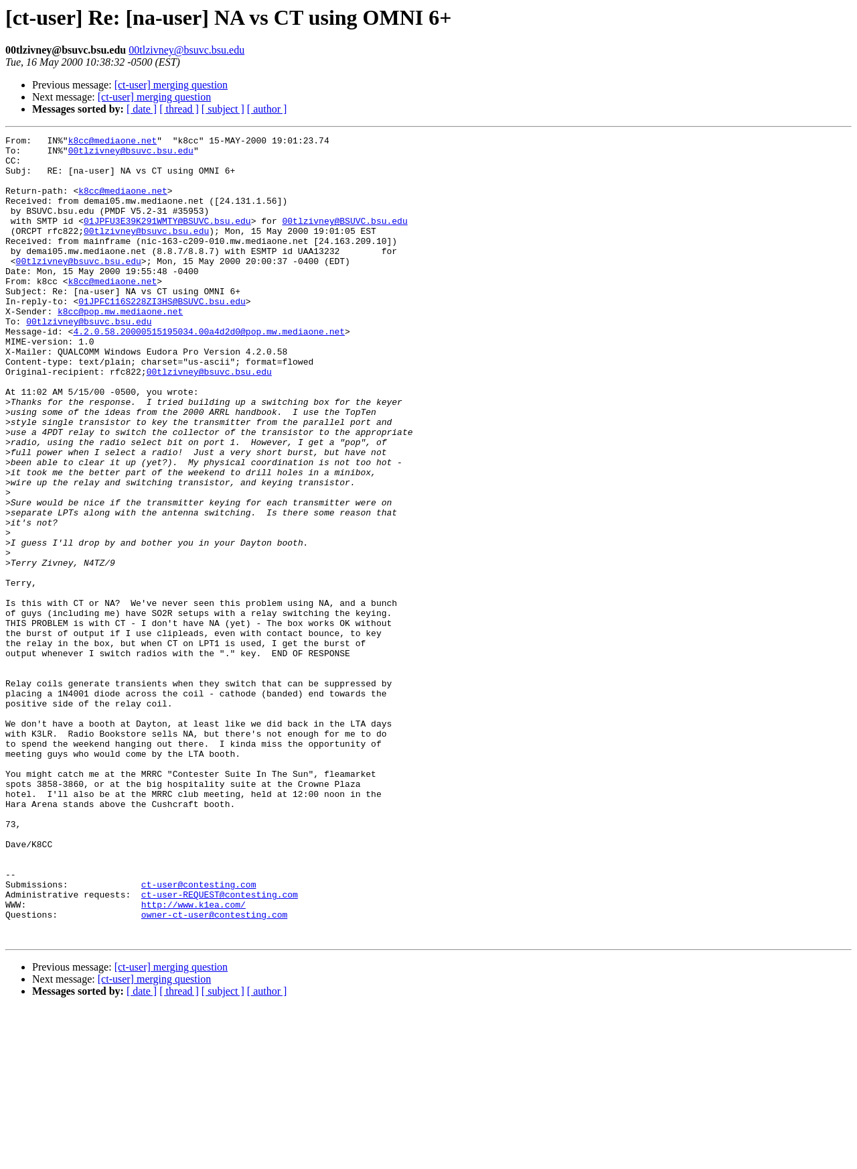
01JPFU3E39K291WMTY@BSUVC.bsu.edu (167, 239)
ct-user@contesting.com (198, 1035)
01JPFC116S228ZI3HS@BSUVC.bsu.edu (162, 335)
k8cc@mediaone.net (112, 142)
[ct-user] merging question (171, 84)
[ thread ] (179, 109)
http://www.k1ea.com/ (193, 1059)
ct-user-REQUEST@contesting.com (219, 1047)
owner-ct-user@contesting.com (214, 1071)
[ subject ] (223, 109)
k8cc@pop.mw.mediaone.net (120, 347)
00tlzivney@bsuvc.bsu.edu (186, 50)
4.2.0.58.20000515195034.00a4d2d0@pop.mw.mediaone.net (209, 371)
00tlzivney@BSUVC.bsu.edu (344, 239)
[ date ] (142, 109)
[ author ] (267, 109)
